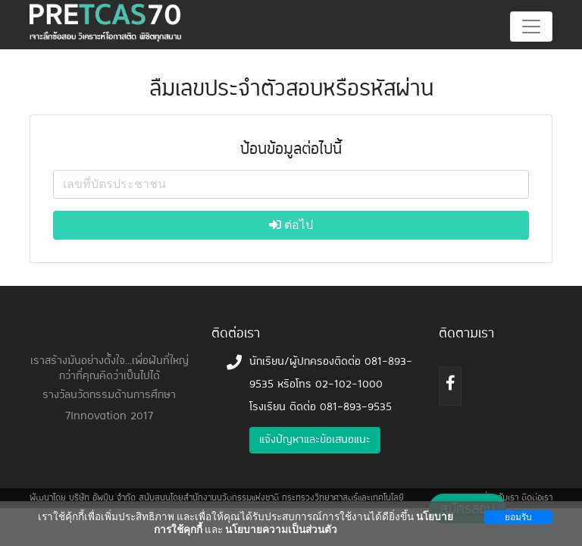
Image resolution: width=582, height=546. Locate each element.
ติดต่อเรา (536, 498)
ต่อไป (291, 225)
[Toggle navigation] (531, 26)
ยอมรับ (518, 517)
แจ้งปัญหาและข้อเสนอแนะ (315, 440)
